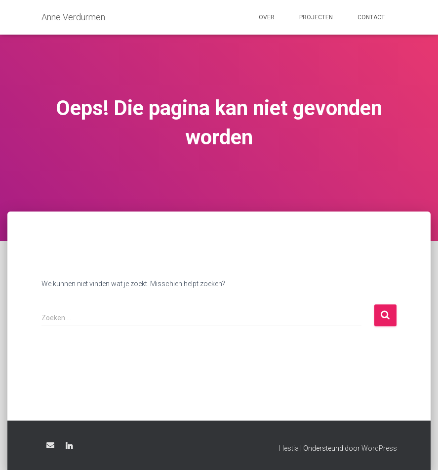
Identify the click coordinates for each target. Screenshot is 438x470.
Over (267, 17)
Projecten (316, 17)
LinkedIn (69, 446)
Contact (371, 17)
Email (50, 445)
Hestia (289, 448)
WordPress (379, 448)
